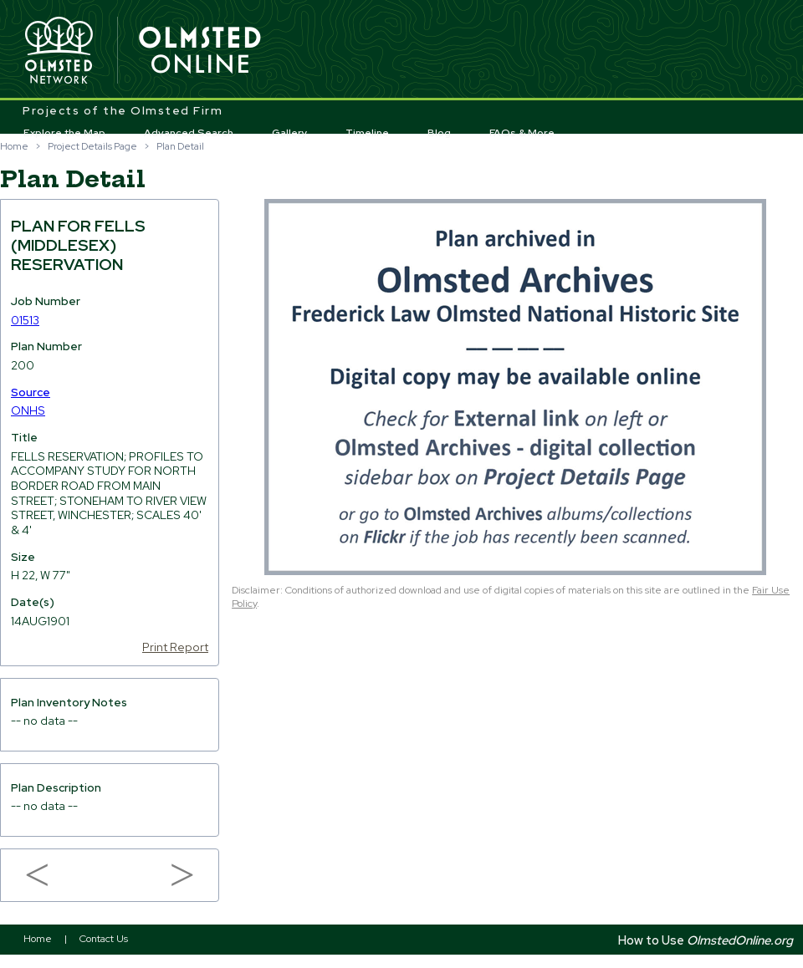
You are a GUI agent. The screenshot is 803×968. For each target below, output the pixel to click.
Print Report (175, 647)
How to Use (705, 940)
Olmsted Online (201, 51)
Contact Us (103, 938)
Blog (439, 133)
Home (14, 146)
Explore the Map (64, 133)
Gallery (290, 133)
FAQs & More (522, 133)
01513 (25, 320)
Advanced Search (188, 133)
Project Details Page (92, 146)
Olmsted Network (58, 51)
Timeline (367, 133)
